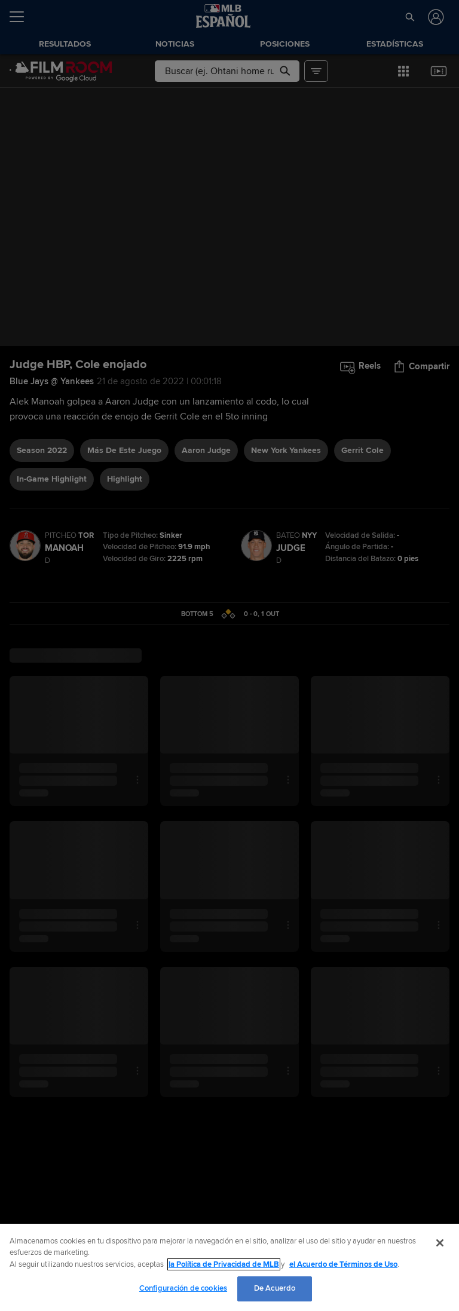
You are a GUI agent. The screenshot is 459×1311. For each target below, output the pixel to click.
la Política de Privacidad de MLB (224, 1264)
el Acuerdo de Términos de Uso (343, 1264)
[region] (229, 1267)
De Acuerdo (274, 1288)
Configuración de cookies (183, 1288)
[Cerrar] (440, 1243)
